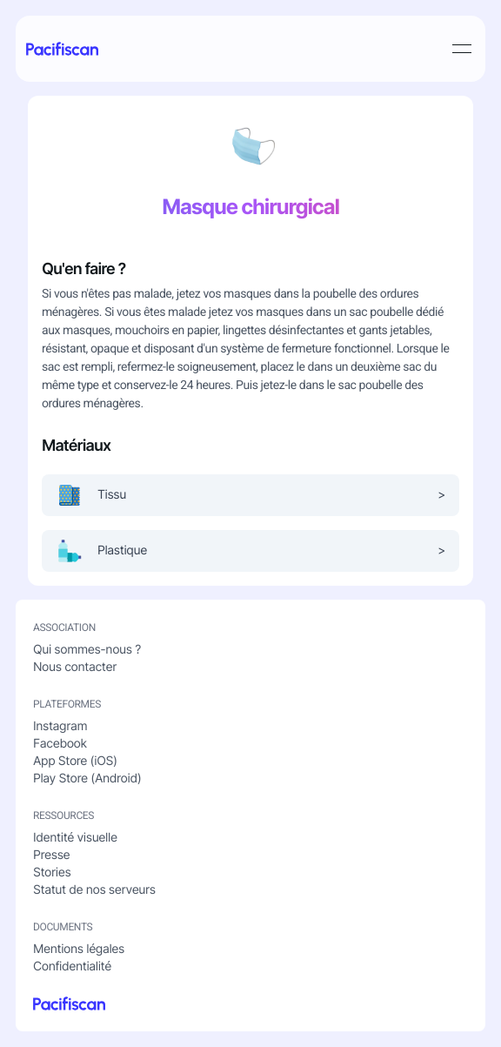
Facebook (60, 743)
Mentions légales (78, 949)
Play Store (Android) (87, 778)
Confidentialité (72, 966)
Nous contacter (75, 667)
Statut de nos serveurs (94, 890)
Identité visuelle (75, 837)
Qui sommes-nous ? (87, 649)
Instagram (60, 726)
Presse (51, 855)
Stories (51, 872)
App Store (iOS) (75, 761)
